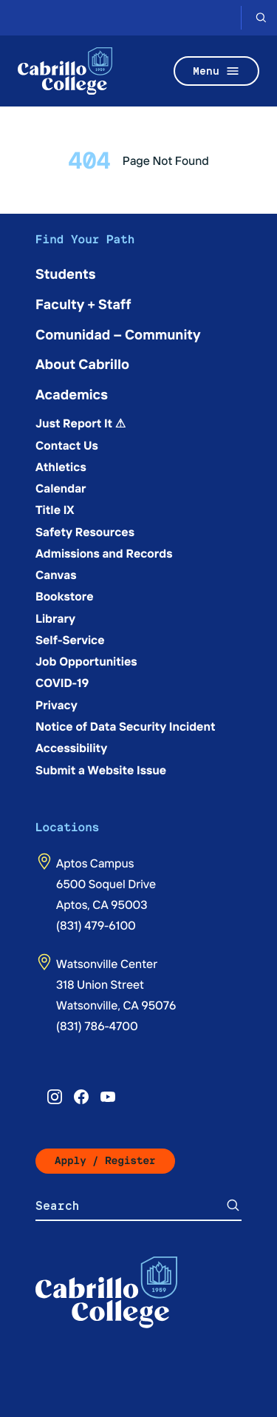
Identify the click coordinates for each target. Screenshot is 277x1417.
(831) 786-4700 (97, 1025)
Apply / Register (105, 1160)
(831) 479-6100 (96, 925)
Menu (216, 71)
